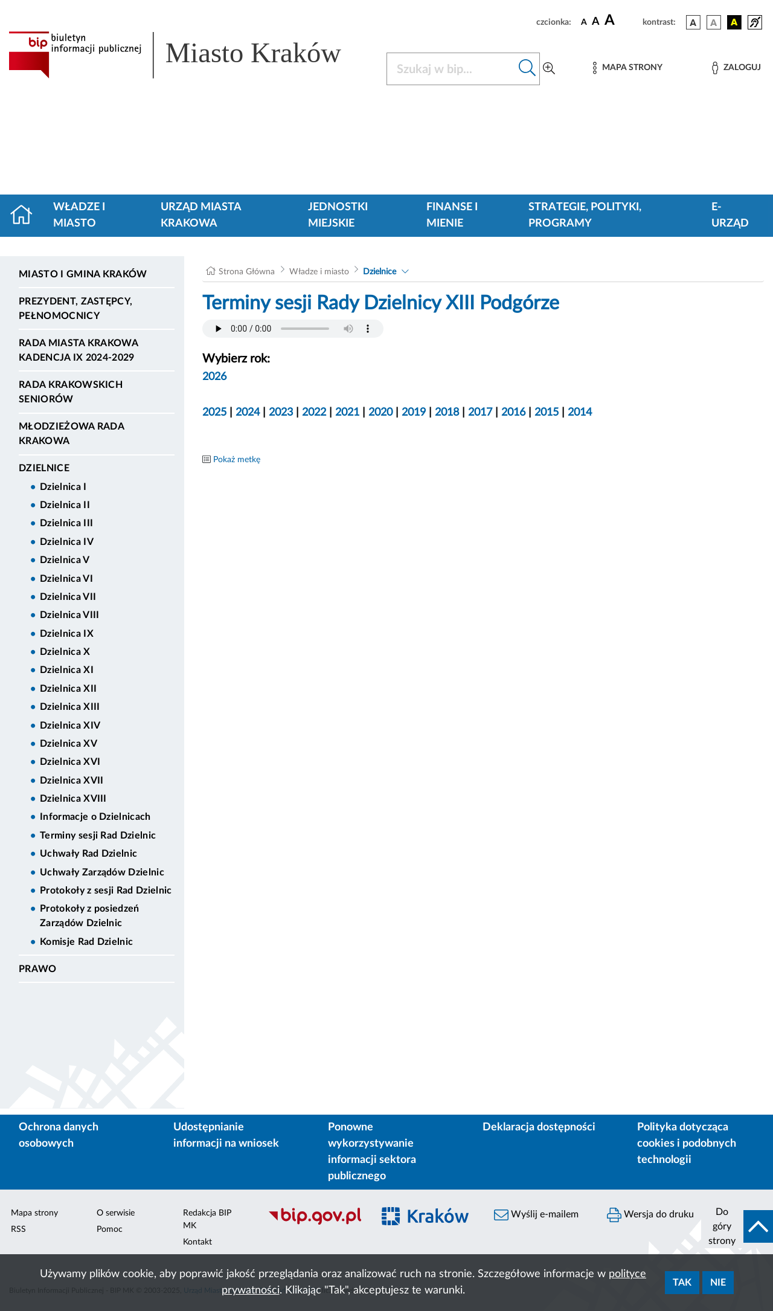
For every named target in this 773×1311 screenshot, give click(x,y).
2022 (314, 412)
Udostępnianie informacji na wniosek (226, 1135)
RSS (18, 1229)
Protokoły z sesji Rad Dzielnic (106, 890)
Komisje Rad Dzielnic (86, 942)
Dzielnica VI (66, 579)
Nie (718, 1282)
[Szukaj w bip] (527, 69)
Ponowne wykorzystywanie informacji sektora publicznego (372, 1152)
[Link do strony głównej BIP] (190, 55)
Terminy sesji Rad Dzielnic (98, 835)
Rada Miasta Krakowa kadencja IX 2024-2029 (78, 350)
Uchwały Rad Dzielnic (88, 853)
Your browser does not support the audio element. (292, 329)
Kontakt (197, 1242)
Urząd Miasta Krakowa (201, 215)
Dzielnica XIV (70, 725)
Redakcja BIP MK (207, 1219)
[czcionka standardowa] (584, 21)
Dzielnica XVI (70, 762)
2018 (447, 412)
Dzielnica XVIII (73, 799)
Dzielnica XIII (70, 707)
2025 (214, 412)
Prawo (38, 969)
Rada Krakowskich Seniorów (71, 392)
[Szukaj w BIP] (451, 69)
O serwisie (116, 1213)
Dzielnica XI (67, 670)
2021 (347, 412)
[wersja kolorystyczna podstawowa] (693, 22)
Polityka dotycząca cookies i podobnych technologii (686, 1143)
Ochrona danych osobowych (58, 1135)
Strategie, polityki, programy (584, 215)
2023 (281, 412)
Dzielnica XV (68, 744)
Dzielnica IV (67, 542)
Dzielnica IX (67, 634)
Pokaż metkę (236, 460)
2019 (414, 412)
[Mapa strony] (627, 68)
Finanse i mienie (452, 215)
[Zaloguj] (736, 68)
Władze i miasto (79, 215)
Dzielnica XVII (71, 780)
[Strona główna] (26, 215)
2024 (248, 412)
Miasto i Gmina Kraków (83, 274)
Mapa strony (34, 1213)
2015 (546, 412)
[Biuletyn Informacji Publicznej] (314, 1223)
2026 (214, 377)
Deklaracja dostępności (539, 1127)
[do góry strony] (737, 1226)
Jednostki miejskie (338, 215)
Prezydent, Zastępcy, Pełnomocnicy (75, 309)
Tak (682, 1282)
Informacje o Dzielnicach (95, 817)
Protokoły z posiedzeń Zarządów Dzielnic (90, 916)
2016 (513, 412)
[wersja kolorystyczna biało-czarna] (714, 22)
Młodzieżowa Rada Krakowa (71, 434)
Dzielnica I (63, 487)
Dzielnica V (65, 560)
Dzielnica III (66, 523)
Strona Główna (247, 272)
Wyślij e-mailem (536, 1215)
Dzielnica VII (68, 597)
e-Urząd (730, 215)
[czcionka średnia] (596, 22)
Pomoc (110, 1229)
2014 (580, 412)
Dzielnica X (65, 652)
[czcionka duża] (621, 20)
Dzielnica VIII (69, 615)
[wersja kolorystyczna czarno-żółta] (734, 22)
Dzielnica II (65, 505)
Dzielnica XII (68, 689)
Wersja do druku (650, 1215)
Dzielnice (44, 468)
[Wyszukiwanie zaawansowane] (549, 69)
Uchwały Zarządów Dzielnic (102, 872)
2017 (480, 412)
